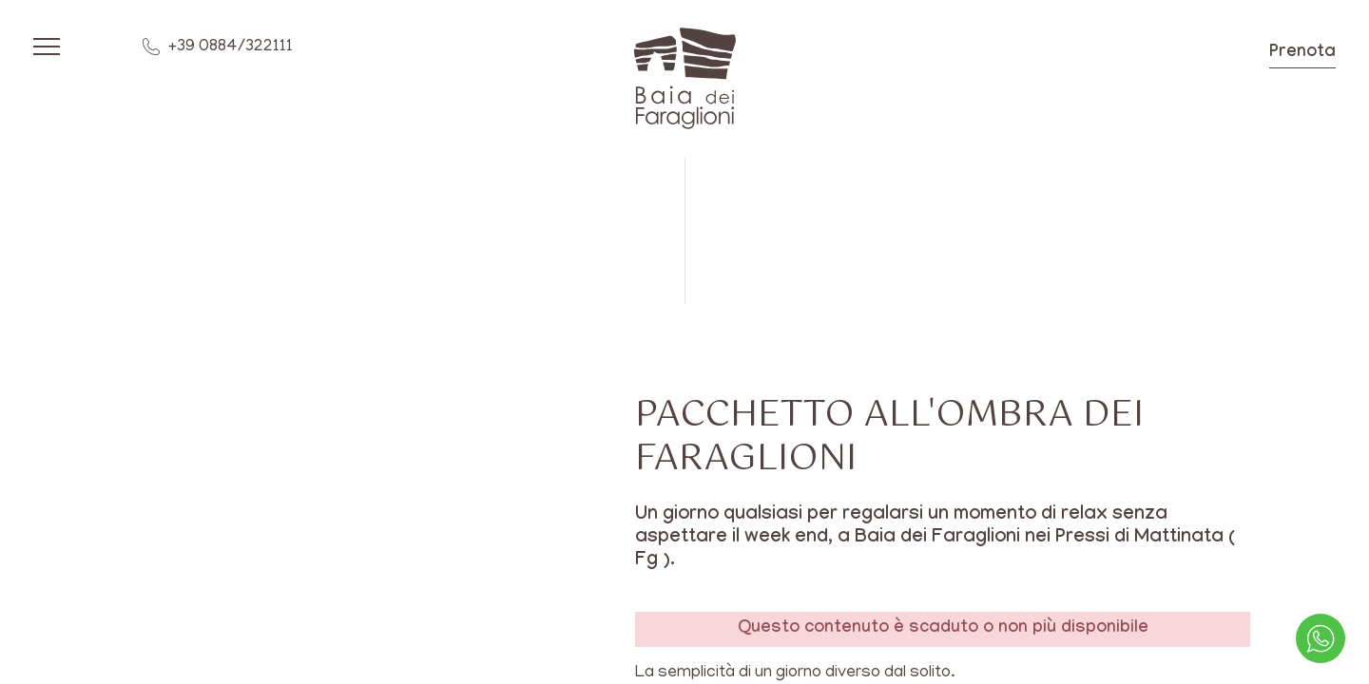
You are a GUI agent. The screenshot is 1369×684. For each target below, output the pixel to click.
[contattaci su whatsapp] (1320, 638)
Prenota (1302, 54)
